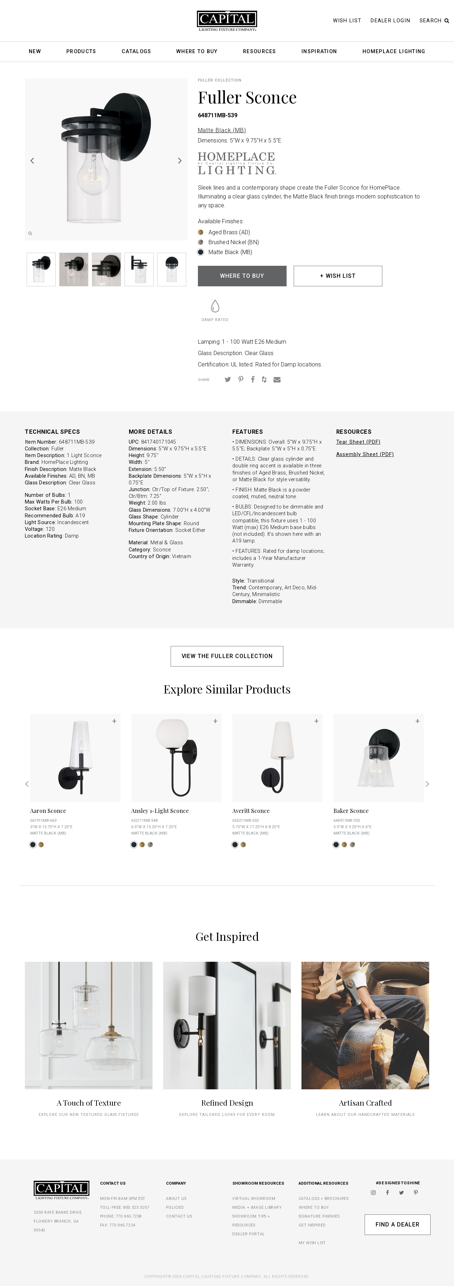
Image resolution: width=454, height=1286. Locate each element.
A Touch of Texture (89, 1102)
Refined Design (227, 1102)
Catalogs (136, 52)
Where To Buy (197, 52)
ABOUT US (176, 1198)
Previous (31, 160)
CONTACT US (179, 1216)
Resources (259, 52)
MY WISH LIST (312, 1243)
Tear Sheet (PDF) (358, 442)
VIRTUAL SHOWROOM (254, 1198)
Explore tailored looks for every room (227, 1114)
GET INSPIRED (312, 1225)
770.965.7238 (129, 1216)
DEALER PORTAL (248, 1234)
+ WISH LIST (338, 276)
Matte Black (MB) (222, 130)
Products (81, 52)
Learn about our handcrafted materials (365, 1114)
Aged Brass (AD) (229, 232)
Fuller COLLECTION (220, 80)
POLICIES (174, 1207)
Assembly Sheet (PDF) (365, 454)
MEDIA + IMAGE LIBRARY (257, 1207)
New (35, 52)
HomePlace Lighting (393, 52)
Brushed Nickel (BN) (234, 242)
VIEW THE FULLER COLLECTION (227, 656)
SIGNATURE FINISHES (319, 1216)
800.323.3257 (136, 1207)
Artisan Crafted (365, 1102)
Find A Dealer (397, 1224)
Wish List (347, 21)
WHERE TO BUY (242, 276)
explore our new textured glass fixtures (88, 1114)
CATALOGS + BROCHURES (324, 1198)
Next (180, 160)
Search (434, 21)
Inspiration (319, 52)
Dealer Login (390, 21)
